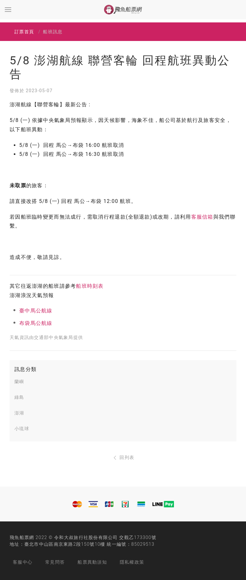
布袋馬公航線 (36, 323)
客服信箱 (202, 217)
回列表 (123, 457)
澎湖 (19, 412)
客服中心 (22, 562)
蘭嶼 (19, 381)
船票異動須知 (92, 562)
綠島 (19, 397)
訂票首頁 (24, 31)
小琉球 (21, 428)
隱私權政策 (132, 562)
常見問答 (55, 562)
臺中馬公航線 (36, 311)
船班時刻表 (89, 286)
